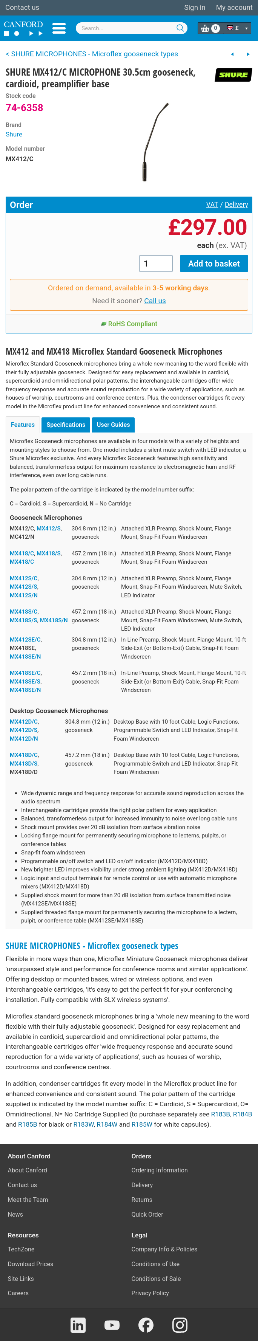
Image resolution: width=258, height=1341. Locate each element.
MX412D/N (24, 738)
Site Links (21, 1278)
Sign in (194, 7)
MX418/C (22, 553)
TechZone (21, 1249)
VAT (212, 204)
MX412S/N (24, 595)
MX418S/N (54, 620)
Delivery (236, 204)
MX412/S (48, 528)
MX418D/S (23, 763)
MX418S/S (23, 620)
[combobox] (131, 28)
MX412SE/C (25, 639)
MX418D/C (24, 755)
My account (234, 7)
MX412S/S (23, 586)
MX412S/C (23, 578)
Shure (14, 134)
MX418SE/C (25, 673)
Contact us (22, 7)
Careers (18, 1293)
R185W (142, 1124)
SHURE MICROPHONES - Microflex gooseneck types (92, 946)
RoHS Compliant (129, 324)
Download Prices (31, 1264)
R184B (242, 1114)
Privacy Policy (150, 1293)
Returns (142, 1199)
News (15, 1214)
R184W (107, 1124)
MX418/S (48, 553)
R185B (27, 1124)
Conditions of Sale (156, 1278)
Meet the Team (28, 1199)
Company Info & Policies (165, 1249)
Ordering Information (160, 1170)
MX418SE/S (25, 681)
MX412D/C (24, 721)
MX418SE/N (25, 656)
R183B (220, 1114)
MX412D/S (23, 730)
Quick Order (147, 1214)
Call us (155, 300)
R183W (83, 1124)
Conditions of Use (156, 1264)
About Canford (27, 1170)
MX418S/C (23, 611)
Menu (59, 28)
